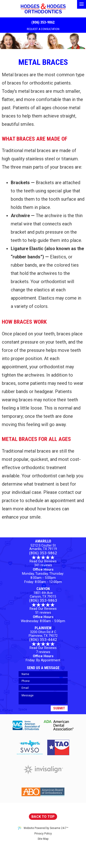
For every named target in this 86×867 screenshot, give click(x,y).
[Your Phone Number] (43, 681)
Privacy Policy (43, 833)
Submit (59, 708)
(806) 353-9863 (43, 600)
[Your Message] (43, 698)
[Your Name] (43, 674)
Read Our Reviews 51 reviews (43, 609)
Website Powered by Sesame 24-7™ (43, 828)
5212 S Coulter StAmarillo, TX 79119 (43, 547)
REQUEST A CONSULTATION (43, 29)
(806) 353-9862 (43, 22)
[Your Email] (43, 688)
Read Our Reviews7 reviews (43, 648)
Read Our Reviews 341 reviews (43, 561)
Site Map (43, 838)
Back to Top (43, 817)
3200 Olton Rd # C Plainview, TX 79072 (43, 633)
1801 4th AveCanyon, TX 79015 (43, 594)
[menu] (81, 4)
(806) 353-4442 (43, 639)
